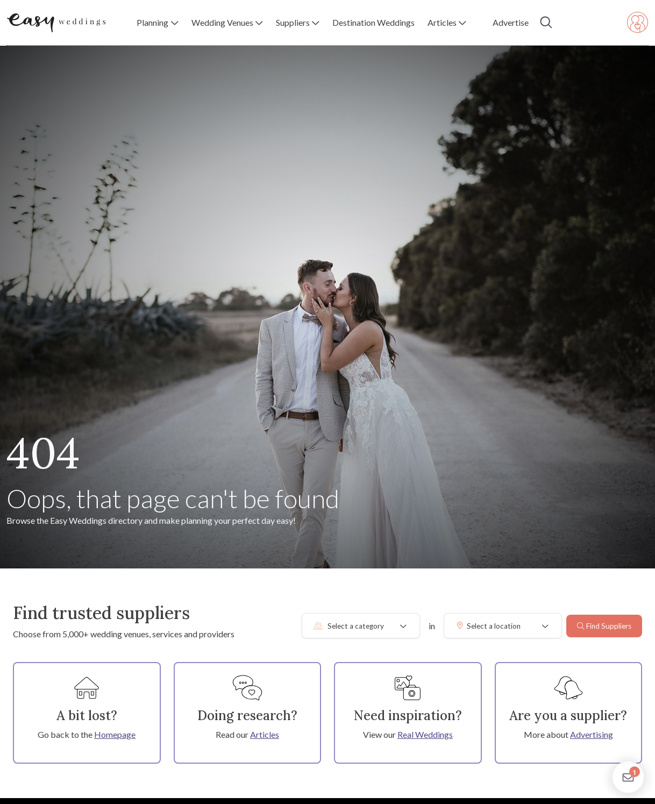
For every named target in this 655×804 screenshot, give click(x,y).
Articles (264, 734)
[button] (157, 22)
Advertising (591, 734)
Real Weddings (425, 734)
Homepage (115, 734)
